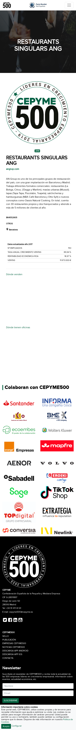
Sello (5, 636)
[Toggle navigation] (69, 5)
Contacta (7, 658)
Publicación (9, 640)
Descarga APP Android (15, 651)
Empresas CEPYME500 (14, 643)
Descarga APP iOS (12, 654)
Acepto (6, 726)
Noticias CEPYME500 (13, 647)
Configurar (17, 726)
